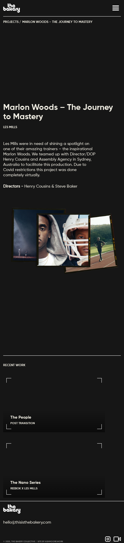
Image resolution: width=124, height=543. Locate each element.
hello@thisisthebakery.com (27, 522)
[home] (11, 7)
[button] (113, 8)
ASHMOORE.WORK (54, 542)
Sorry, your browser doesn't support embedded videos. (62, 318)
